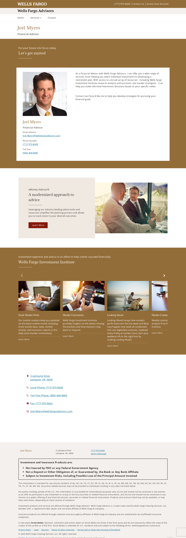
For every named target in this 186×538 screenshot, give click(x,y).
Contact (52, 17)
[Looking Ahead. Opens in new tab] (128, 314)
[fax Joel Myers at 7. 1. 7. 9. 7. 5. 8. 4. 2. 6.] (41, 403)
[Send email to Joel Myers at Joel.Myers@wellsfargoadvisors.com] (41, 135)
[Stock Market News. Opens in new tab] (39, 311)
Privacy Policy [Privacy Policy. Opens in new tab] (24, 529)
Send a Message (98, 453)
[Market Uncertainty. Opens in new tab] (84, 309)
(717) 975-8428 (122, 3)
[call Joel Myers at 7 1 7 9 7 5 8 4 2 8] (30, 144)
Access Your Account (158, 3)
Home (20, 17)
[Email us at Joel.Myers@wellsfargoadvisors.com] (51, 411)
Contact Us (138, 3)
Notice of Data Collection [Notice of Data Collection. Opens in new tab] (63, 529)
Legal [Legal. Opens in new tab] (36, 529)
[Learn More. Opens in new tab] (38, 225)
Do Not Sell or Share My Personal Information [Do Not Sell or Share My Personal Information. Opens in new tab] (99, 529)
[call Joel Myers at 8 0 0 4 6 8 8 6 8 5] (30, 152)
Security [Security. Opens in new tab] (45, 529)
